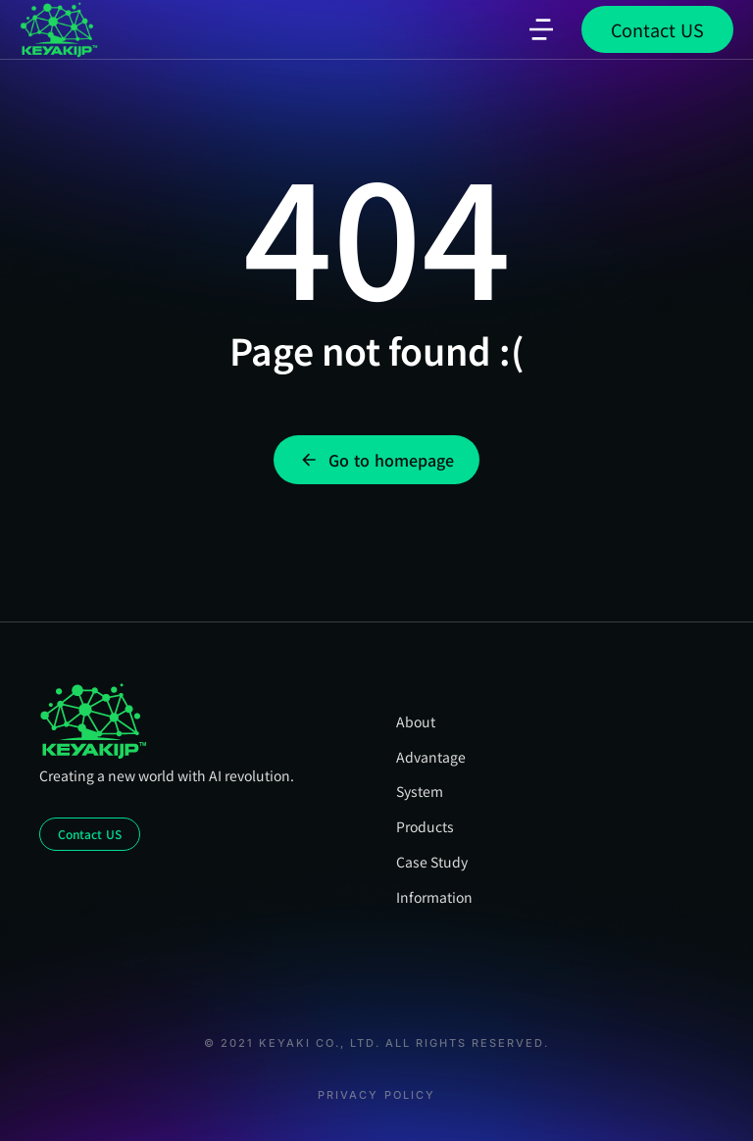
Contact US (657, 29)
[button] (541, 29)
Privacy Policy (376, 1095)
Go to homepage (376, 459)
